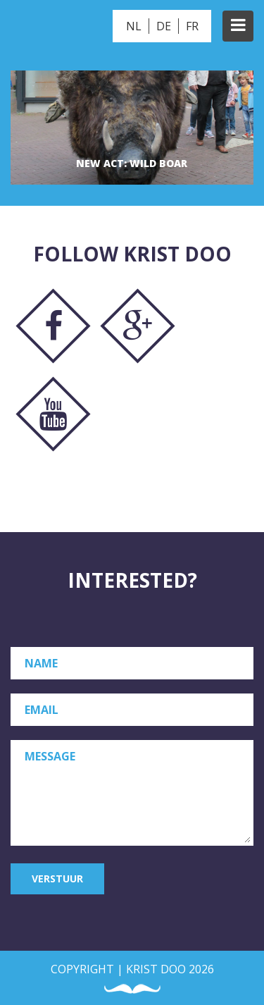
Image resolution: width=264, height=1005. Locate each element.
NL (134, 26)
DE (163, 26)
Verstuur (57, 878)
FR (192, 26)
